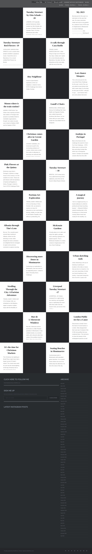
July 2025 (62, 406)
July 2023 (62, 464)
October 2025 (63, 398)
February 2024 (63, 449)
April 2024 (62, 444)
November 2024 (63, 426)
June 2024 (62, 439)
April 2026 (62, 383)
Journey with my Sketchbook (73, 2)
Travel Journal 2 (83, 5)
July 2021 (62, 515)
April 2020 (62, 535)
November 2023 (63, 457)
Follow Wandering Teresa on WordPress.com (12, 382)
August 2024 (63, 434)
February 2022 (63, 497)
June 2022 (62, 487)
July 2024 (62, 436)
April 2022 (62, 492)
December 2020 (63, 533)
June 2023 (62, 467)
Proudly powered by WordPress (11, 550)
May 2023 (62, 469)
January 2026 (63, 391)
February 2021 (63, 528)
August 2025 (63, 403)
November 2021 (63, 505)
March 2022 (63, 495)
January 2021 (63, 530)
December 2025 (63, 393)
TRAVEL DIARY (58, 2)
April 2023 (62, 472)
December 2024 (63, 424)
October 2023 (63, 459)
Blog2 (61, 5)
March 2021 (63, 525)
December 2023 (63, 454)
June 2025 (62, 408)
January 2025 (63, 421)
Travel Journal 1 (70, 5)
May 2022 (62, 490)
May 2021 (62, 520)
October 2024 (63, 429)
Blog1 (87, 2)
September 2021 (64, 510)
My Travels (48, 2)
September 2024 (64, 431)
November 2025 (63, 396)
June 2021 (62, 518)
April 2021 (62, 523)
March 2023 (63, 474)
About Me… (39, 2)
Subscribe (53, 397)
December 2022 (63, 482)
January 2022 (63, 500)
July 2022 (62, 485)
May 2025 (62, 411)
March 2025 (63, 416)
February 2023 (63, 477)
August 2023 (63, 462)
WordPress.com (30, 550)
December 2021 (63, 502)
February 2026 (63, 388)
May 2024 (62, 441)
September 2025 (64, 401)
